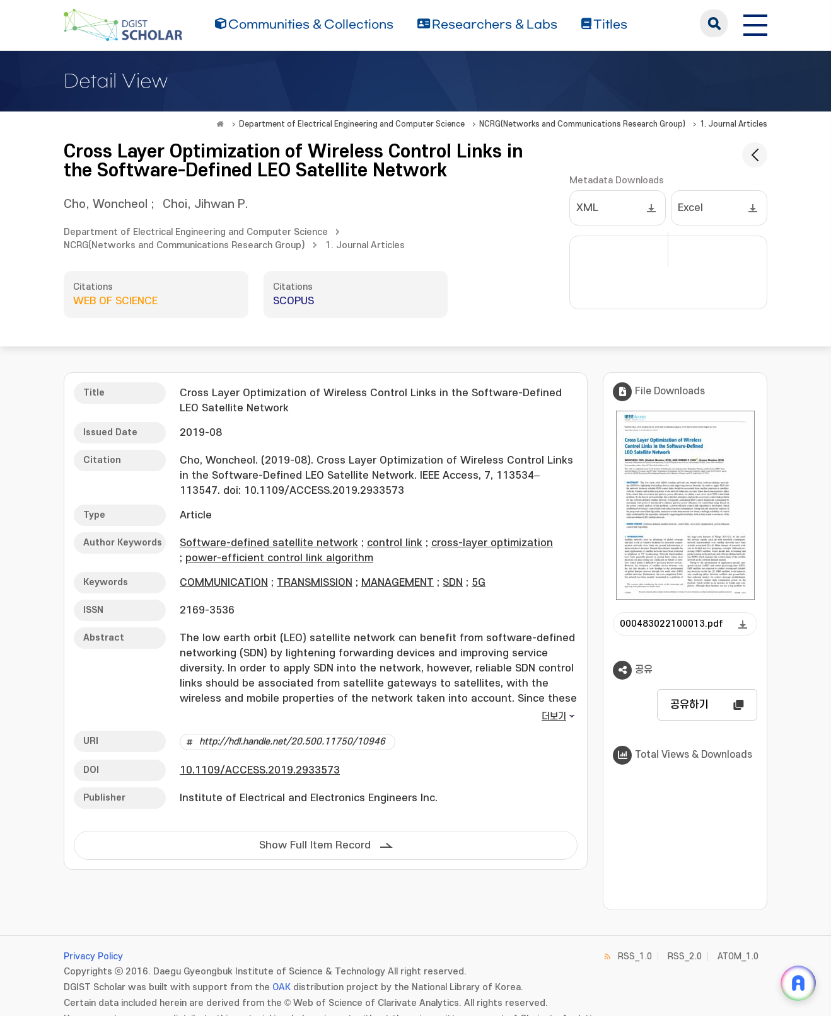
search (714, 23)
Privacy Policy (93, 956)
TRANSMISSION (314, 582)
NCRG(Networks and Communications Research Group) (582, 124)
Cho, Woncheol (106, 204)
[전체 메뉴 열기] (755, 23)
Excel (690, 208)
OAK (281, 987)
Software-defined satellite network (269, 543)
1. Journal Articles (733, 124)
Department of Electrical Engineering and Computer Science (352, 124)
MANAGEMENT (397, 582)
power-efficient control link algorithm (279, 558)
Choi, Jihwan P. (205, 204)
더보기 (554, 716)
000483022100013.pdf (671, 624)
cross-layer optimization (492, 543)
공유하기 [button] (689, 705)
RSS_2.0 (685, 956)
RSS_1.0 (635, 956)
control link (394, 543)
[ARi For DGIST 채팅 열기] (798, 983)
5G (478, 582)
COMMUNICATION (224, 582)
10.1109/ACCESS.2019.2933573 (260, 770)
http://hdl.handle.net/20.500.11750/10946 (292, 741)
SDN (453, 582)
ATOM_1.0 (738, 956)
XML (587, 208)
